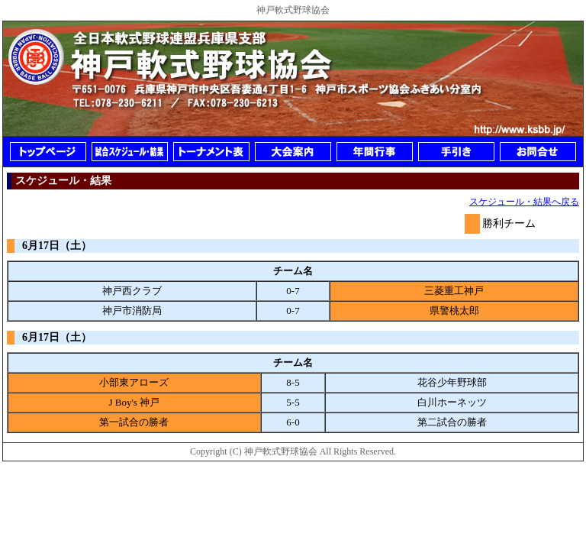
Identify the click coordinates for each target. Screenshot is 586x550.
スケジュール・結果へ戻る (524, 201)
